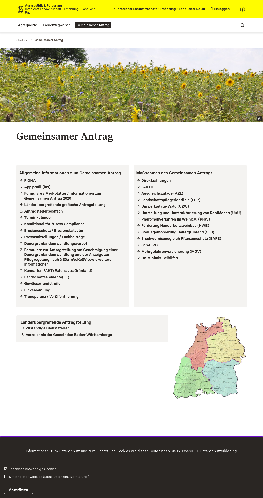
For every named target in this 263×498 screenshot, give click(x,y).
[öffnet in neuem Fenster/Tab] (73, 243)
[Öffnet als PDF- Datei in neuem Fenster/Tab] (73, 211)
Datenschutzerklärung (218, 451)
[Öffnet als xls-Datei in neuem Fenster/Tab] (92, 334)
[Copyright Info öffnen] (259, 118)
